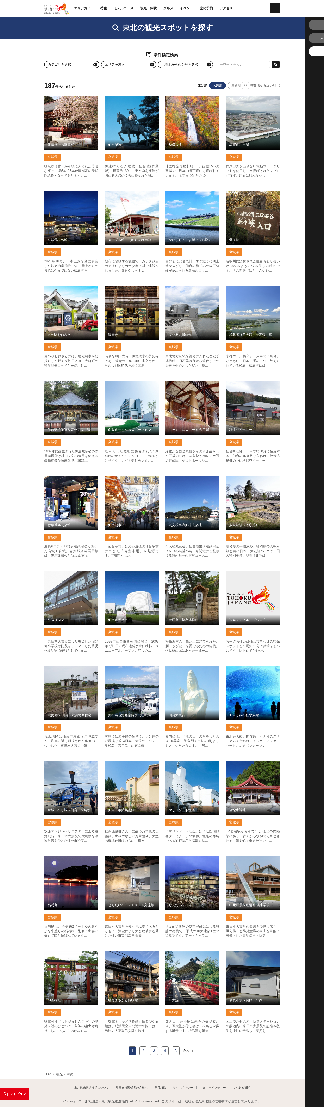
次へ (188, 1051)
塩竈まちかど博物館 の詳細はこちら (131, 953)
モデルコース (123, 8)
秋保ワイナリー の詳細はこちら (249, 383)
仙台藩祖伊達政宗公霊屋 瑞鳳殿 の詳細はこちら (71, 385)
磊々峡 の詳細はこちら (243, 193)
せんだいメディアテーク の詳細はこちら (192, 860)
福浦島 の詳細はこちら (61, 858)
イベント (186, 8)
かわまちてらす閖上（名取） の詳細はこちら (192, 195)
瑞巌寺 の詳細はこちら (122, 288)
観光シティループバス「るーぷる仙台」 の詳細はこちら (253, 575)
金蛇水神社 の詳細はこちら (246, 763)
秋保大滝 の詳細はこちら (183, 98)
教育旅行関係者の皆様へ (132, 1087)
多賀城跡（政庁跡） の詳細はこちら (253, 478)
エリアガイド (84, 8)
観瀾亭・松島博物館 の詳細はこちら (192, 573)
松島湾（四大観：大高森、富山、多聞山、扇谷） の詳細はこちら (253, 290)
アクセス (226, 8)
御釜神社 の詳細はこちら (62, 953)
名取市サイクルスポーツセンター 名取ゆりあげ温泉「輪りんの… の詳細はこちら (132, 387)
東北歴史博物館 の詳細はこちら (188, 288)
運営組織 (160, 1087)
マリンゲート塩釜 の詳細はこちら (190, 763)
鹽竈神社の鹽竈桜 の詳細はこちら (69, 98)
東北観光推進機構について (91, 1087)
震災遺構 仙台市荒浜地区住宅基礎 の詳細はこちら (71, 670)
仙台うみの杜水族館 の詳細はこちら (253, 668)
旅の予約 (206, 8)
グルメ (168, 8)
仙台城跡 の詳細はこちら (123, 98)
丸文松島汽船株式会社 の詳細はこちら (192, 480)
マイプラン (14, 1094)
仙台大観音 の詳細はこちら (185, 668)
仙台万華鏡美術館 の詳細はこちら (130, 763)
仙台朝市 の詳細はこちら (123, 478)
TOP (47, 1074)
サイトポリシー (183, 1087)
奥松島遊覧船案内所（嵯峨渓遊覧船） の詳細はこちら (132, 670)
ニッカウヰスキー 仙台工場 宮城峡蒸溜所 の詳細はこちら (192, 385)
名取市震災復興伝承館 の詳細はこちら (253, 955)
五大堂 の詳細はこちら (182, 953)
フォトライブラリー (213, 1087)
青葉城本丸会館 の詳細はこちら (67, 478)
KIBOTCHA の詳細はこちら (64, 573)
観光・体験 (148, 8)
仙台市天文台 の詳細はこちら (127, 573)
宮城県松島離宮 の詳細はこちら (67, 193)
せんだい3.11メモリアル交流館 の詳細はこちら (132, 860)
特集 (103, 8)
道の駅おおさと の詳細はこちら (67, 288)
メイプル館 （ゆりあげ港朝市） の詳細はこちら (132, 195)
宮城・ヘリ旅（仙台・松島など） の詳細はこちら (71, 765)
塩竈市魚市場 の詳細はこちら (248, 98)
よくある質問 (241, 1087)
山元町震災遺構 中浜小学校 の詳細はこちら (253, 860)
